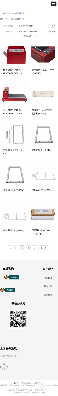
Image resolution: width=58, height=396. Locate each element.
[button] (53, 4)
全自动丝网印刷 (17, 18)
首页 (5, 13)
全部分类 (3, 18)
